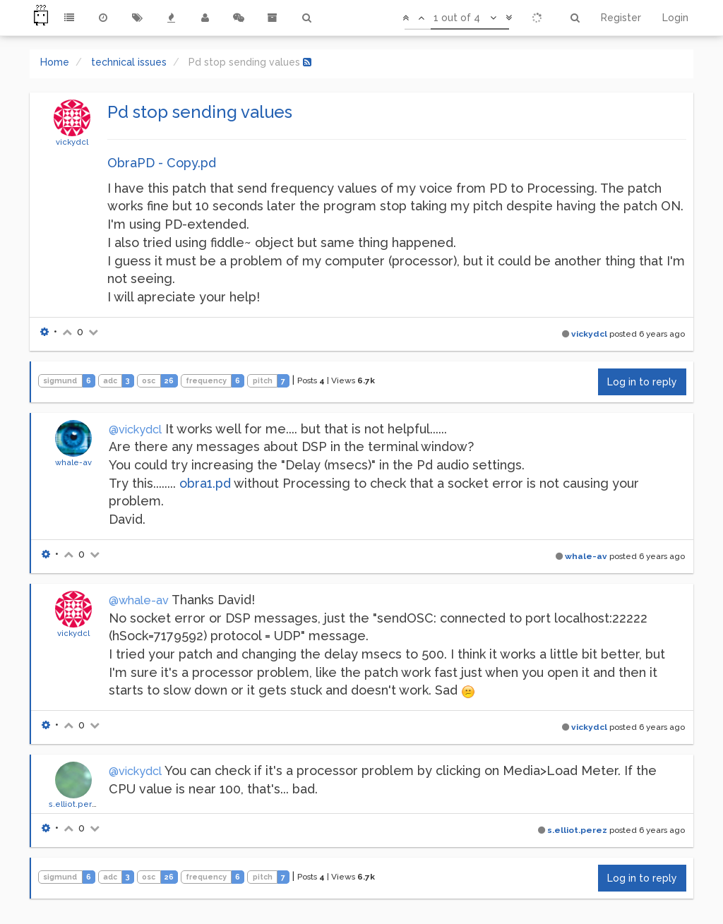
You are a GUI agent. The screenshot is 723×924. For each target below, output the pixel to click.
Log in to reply (642, 382)
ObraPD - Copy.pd (161, 162)
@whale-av (139, 600)
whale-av (73, 462)
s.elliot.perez (75, 804)
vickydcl (72, 142)
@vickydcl (135, 429)
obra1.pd (205, 483)
